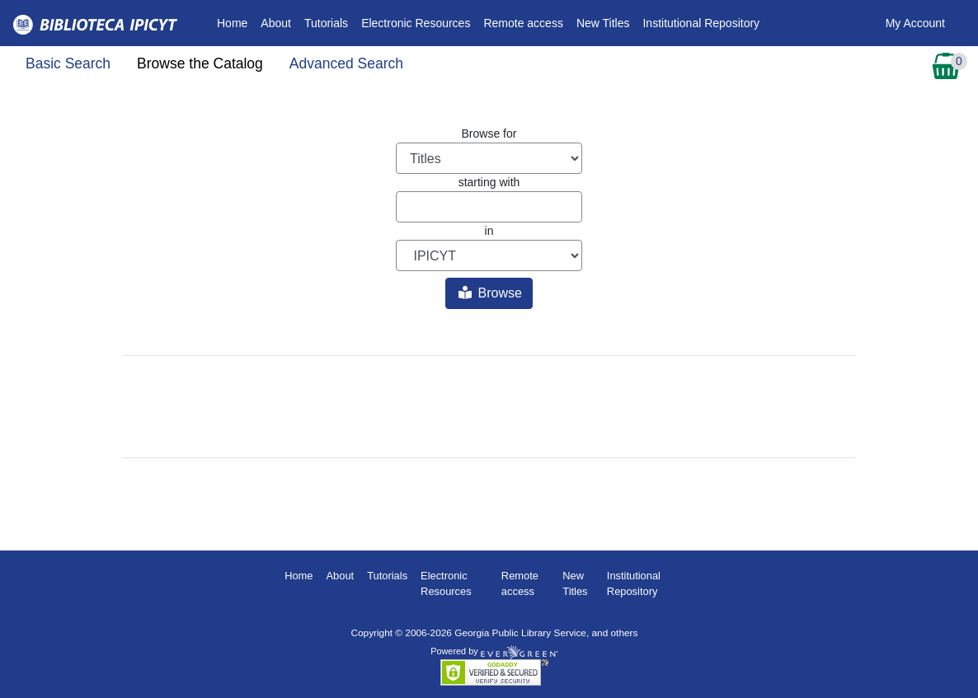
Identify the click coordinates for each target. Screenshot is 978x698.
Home (235, 22)
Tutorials (326, 23)
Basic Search (68, 63)
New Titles (603, 23)
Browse (490, 293)
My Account (915, 23)
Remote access (522, 23)
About (276, 23)
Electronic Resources (415, 23)
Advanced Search (346, 63)
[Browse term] (489, 207)
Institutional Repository (700, 23)
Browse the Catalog (200, 63)
